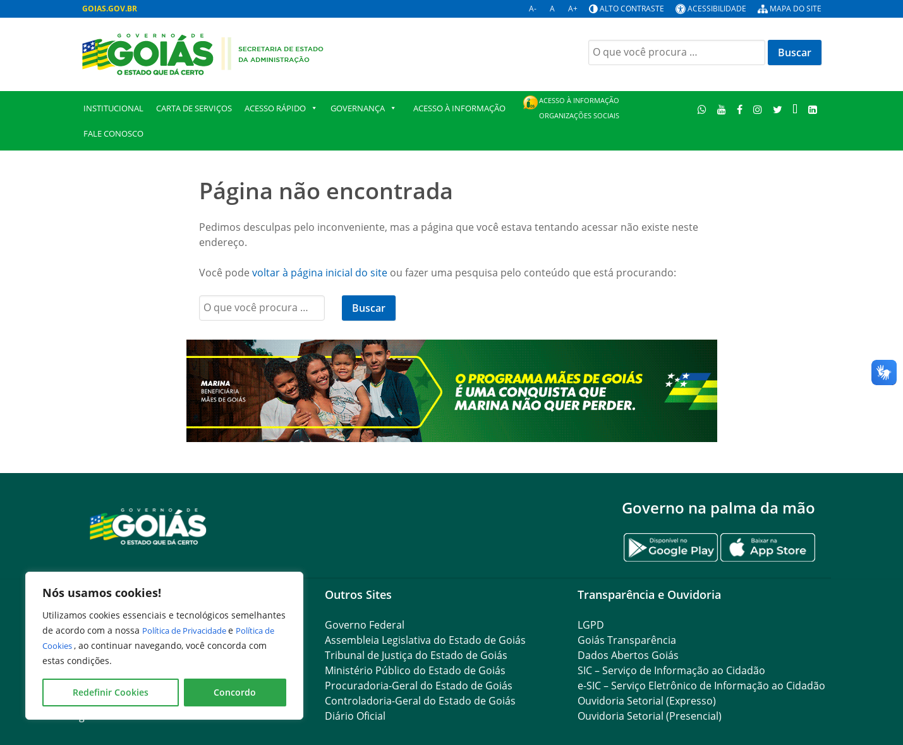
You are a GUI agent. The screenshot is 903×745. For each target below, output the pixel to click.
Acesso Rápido (281, 108)
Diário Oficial (355, 716)
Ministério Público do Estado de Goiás (415, 670)
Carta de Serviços (194, 108)
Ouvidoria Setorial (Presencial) (650, 716)
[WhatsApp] (702, 109)
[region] (164, 646)
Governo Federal (364, 625)
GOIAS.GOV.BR (109, 8)
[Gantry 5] (148, 525)
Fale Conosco (113, 133)
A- (532, 8)
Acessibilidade (717, 8)
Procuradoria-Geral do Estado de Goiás (418, 686)
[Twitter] (777, 109)
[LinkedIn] (812, 109)
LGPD (591, 625)
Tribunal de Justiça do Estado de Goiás (416, 655)
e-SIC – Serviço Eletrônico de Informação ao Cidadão (701, 686)
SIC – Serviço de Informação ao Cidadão (671, 670)
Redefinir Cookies (110, 692)
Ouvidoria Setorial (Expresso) (647, 701)
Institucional (113, 108)
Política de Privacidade (191, 630)
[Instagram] (757, 109)
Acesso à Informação (459, 108)
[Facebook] (740, 109)
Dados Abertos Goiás (628, 655)
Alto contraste (632, 8)
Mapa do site (795, 8)
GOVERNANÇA (363, 108)
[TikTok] (795, 109)
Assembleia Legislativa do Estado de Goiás (425, 640)
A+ (573, 8)
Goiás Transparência (627, 640)
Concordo (235, 692)
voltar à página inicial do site (319, 273)
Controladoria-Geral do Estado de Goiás (420, 701)
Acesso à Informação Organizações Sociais (579, 107)
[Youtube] (721, 109)
